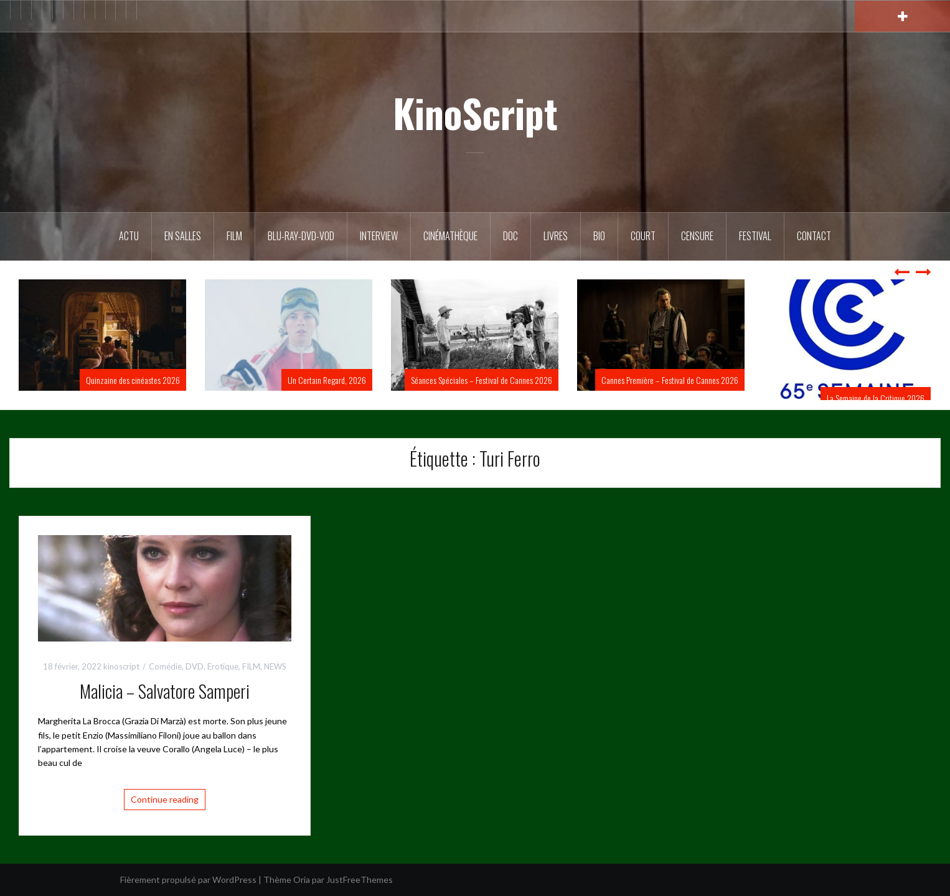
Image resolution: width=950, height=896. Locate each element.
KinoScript (475, 112)
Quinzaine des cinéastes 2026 (133, 379)
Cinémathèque (450, 235)
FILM (234, 235)
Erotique (222, 666)
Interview (379, 235)
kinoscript (121, 666)
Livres (555, 235)
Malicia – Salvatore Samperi (165, 691)
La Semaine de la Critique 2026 (875, 397)
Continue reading (165, 799)
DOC (510, 235)
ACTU (129, 235)
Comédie (165, 666)
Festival (755, 235)
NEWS (275, 666)
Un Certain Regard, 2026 (327, 379)
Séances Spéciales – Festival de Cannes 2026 (481, 379)
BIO (599, 235)
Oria (301, 879)
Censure (697, 235)
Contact (814, 235)
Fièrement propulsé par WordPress (188, 879)
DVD (195, 666)
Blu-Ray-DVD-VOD (301, 235)
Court (643, 235)
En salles (182, 235)
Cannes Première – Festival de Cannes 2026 (669, 379)
